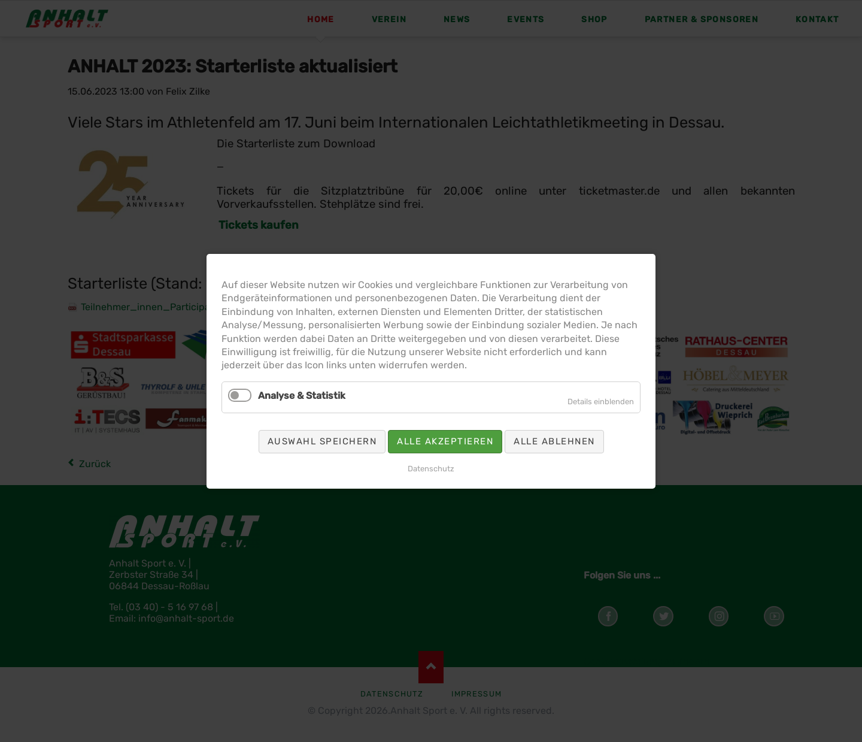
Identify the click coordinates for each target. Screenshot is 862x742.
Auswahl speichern (342, 427)
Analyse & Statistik (326, 390)
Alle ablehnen (531, 427)
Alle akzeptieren (442, 427)
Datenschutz (431, 449)
